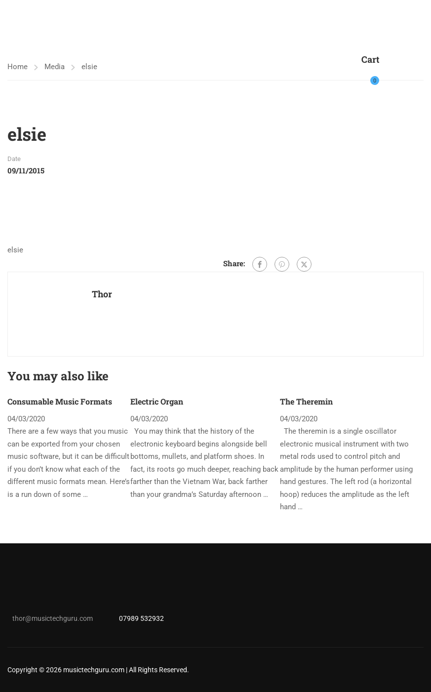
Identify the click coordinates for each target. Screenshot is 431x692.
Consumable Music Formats (59, 401)
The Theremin (306, 401)
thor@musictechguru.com (52, 618)
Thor (102, 294)
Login (392, 75)
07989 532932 (141, 618)
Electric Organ (156, 401)
